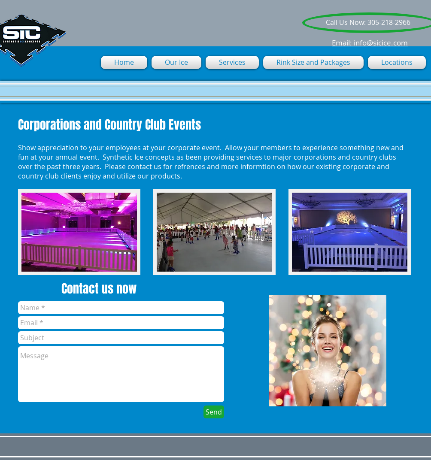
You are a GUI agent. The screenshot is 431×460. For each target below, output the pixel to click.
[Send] (213, 412)
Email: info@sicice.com (370, 43)
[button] (232, 62)
